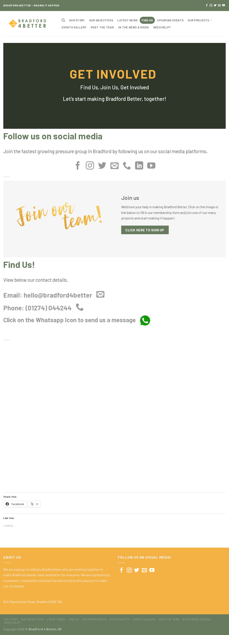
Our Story (77, 20)
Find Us (147, 20)
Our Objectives (101, 20)
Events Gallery (74, 27)
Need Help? (162, 27)
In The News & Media (133, 27)
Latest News (127, 20)
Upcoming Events (170, 20)
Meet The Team (102, 27)
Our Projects (200, 20)
